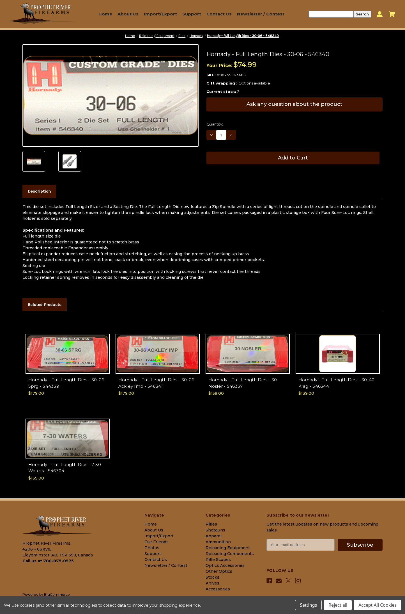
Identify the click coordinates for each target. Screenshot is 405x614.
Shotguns (215, 530)
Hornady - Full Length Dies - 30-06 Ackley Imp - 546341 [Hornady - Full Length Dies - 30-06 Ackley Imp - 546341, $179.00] (156, 383)
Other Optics (219, 571)
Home (105, 14)
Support (191, 14)
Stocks (212, 577)
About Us (128, 14)
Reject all (337, 605)
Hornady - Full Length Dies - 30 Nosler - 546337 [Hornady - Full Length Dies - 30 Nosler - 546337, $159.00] (242, 383)
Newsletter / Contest (260, 14)
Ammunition (218, 541)
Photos (151, 547)
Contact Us (219, 14)
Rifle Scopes (218, 559)
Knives (212, 583)
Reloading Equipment (228, 547)
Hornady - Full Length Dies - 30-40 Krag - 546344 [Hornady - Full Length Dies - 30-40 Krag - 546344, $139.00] (336, 383)
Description (39, 191)
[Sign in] (380, 14)
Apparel (214, 535)
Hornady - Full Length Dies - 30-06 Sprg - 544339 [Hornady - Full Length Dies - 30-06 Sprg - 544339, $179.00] (66, 383)
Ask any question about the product (294, 104)
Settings (308, 605)
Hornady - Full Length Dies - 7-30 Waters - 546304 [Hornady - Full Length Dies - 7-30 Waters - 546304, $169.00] (64, 468)
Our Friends (156, 541)
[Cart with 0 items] (392, 14)
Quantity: (214, 124)
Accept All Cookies (377, 605)
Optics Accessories (225, 565)
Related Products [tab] (44, 304)
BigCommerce (57, 594)
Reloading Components (230, 553)
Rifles (211, 524)
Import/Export (160, 14)
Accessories (218, 589)
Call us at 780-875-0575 (48, 560)
